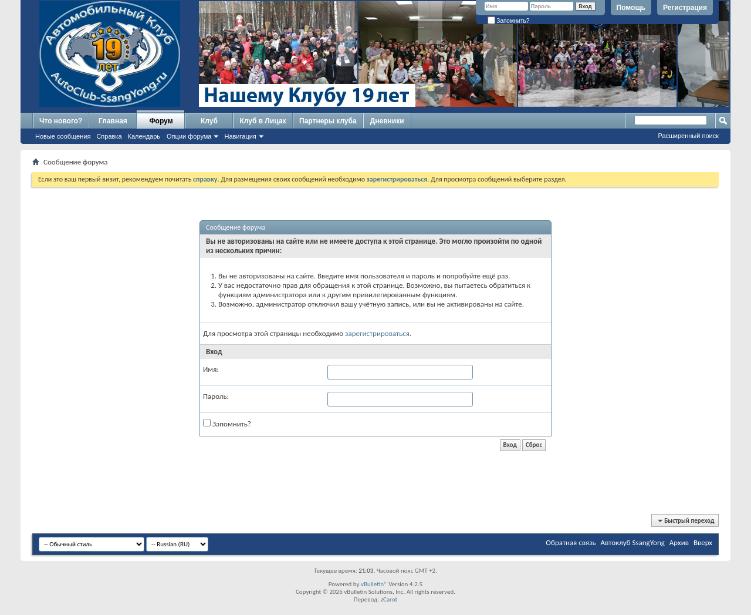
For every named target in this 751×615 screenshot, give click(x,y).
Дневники (387, 121)
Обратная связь (571, 542)
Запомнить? (509, 21)
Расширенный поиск (688, 135)
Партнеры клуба (328, 121)
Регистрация (685, 8)
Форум (160, 121)
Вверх (703, 542)
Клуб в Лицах (262, 121)
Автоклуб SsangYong (633, 542)
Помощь (631, 8)
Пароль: (216, 396)
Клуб (209, 121)
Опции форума (189, 136)
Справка (108, 136)
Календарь (144, 136)
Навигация (240, 136)
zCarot (389, 599)
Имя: (211, 369)
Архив (679, 542)
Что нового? (60, 121)
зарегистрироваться (377, 333)
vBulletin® (374, 584)
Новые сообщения (62, 136)
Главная (113, 121)
